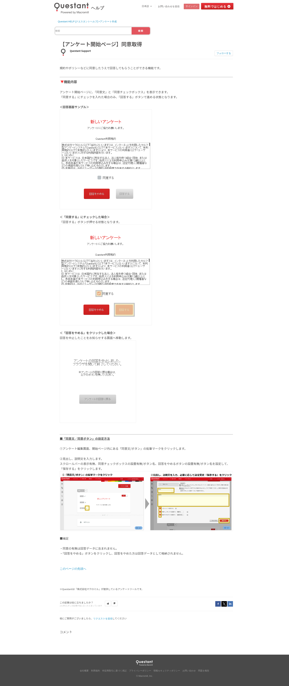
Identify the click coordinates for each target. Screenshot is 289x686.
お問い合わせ (189, 670)
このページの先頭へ (73, 568)
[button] (108, 603)
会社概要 (84, 670)
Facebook (218, 604)
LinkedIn (230, 604)
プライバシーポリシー (140, 670)
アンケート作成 (108, 21)
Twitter (224, 604)
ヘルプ (97, 8)
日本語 (146, 6)
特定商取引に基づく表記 (114, 670)
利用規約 (95, 670)
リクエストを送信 (102, 618)
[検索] (93, 31)
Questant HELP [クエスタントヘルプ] (78, 21)
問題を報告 (203, 670)
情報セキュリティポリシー (167, 670)
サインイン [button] (192, 6)
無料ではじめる (215, 6)
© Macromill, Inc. (144, 676)
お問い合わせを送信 (169, 6)
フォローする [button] (224, 53)
